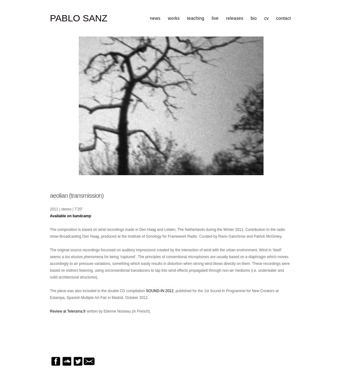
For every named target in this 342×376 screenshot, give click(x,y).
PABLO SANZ (79, 18)
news (155, 18)
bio (254, 18)
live (215, 18)
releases (234, 18)
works (173, 18)
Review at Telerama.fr (68, 311)
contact (283, 18)
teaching (196, 18)
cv (266, 18)
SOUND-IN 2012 (159, 291)
